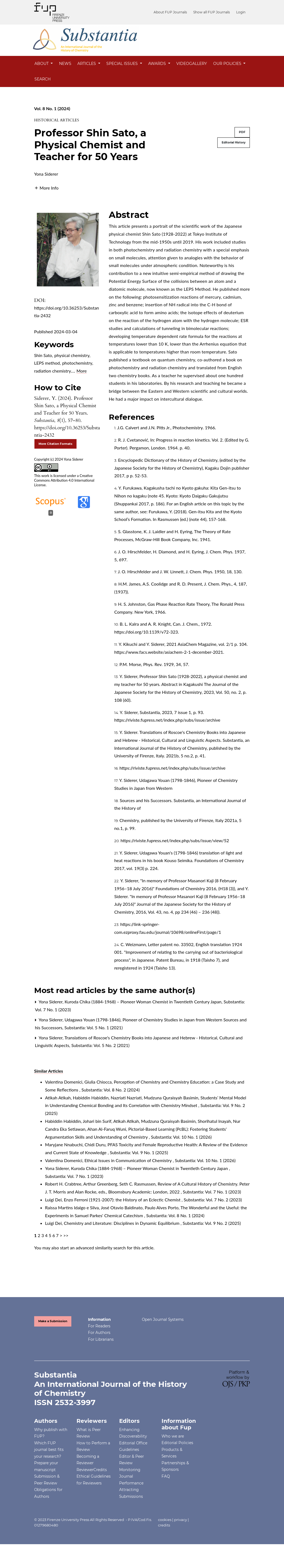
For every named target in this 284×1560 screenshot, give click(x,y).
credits (164, 1525)
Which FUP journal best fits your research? (49, 1450)
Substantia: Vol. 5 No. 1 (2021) (94, 1027)
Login (240, 12)
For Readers (99, 1326)
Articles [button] (87, 63)
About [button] (42, 63)
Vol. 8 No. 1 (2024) (52, 108)
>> (66, 1235)
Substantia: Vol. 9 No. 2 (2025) (212, 1223)
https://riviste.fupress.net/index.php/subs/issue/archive (167, 719)
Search (42, 79)
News (65, 63)
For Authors (99, 1332)
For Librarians (101, 1339)
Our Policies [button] (227, 63)
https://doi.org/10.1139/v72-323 (146, 631)
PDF (242, 132)
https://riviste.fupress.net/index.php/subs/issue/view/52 (175, 840)
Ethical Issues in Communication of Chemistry (128, 1160)
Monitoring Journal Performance (131, 1476)
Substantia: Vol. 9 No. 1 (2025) (139, 1152)
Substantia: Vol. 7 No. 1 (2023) (74, 1176)
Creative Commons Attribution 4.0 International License (64, 480)
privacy (180, 1519)
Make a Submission (52, 1321)
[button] (46, 187)
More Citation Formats (55, 444)
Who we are (173, 1436)
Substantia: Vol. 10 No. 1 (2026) (181, 1136)
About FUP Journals (173, 12)
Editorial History (233, 142)
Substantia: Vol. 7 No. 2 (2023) (213, 1199)
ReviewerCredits (92, 1470)
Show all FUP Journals (213, 12)
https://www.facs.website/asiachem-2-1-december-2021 (168, 652)
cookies (164, 1519)
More (82, 370)
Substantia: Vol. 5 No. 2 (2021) (100, 1045)
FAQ (166, 1476)
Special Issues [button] (122, 63)
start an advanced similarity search (93, 1247)
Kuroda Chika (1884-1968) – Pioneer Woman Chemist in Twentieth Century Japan (143, 1001)
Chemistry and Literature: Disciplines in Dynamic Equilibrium (122, 1223)
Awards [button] (157, 63)
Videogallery (191, 63)
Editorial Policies (177, 1443)
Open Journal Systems (163, 1319)
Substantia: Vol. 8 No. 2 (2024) (110, 1089)
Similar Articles (48, 1070)
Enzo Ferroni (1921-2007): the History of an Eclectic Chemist (123, 1199)
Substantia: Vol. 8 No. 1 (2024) (175, 1215)
